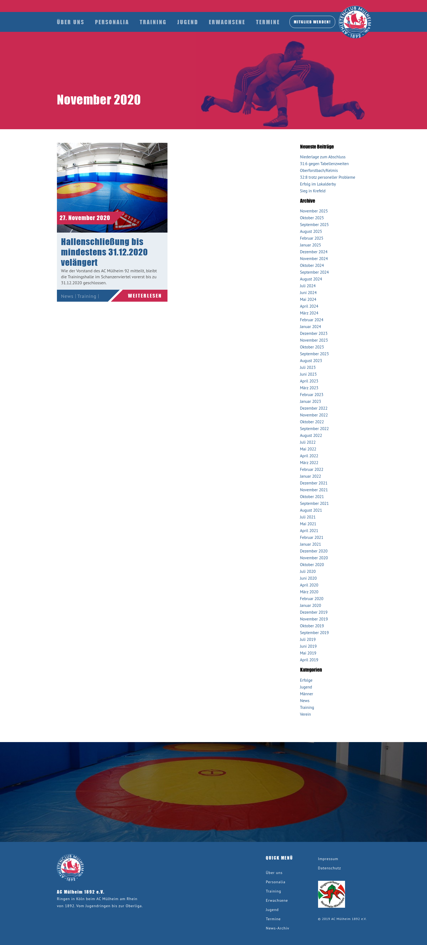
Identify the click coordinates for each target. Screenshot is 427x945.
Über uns (70, 21)
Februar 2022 (312, 469)
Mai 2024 (308, 299)
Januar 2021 (310, 544)
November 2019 (314, 619)
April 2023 (309, 381)
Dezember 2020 (314, 551)
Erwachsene (227, 21)
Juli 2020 (308, 571)
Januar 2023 (310, 401)
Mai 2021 (308, 523)
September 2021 (314, 503)
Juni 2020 (308, 578)
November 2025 (314, 211)
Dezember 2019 (314, 612)
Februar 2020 (312, 598)
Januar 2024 (310, 326)
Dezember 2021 (314, 483)
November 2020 (314, 557)
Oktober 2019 (312, 625)
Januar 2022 (310, 476)
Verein (68, 307)
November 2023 (314, 340)
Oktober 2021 (312, 496)
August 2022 (311, 435)
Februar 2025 (312, 238)
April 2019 (309, 659)
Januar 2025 (310, 245)
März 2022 (309, 462)
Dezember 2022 (314, 408)
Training (153, 21)
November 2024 (314, 258)
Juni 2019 (308, 646)
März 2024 (309, 313)
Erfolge (306, 680)
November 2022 (314, 415)
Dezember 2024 (314, 251)
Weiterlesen (145, 296)
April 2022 (309, 455)
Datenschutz (329, 868)
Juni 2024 (308, 292)
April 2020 (309, 585)
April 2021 (309, 530)
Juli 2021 (308, 517)
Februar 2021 (312, 537)
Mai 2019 (308, 653)
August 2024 (311, 279)
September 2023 (314, 353)
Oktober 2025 (312, 217)
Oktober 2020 (312, 564)
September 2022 (314, 428)
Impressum (328, 858)
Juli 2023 (308, 367)
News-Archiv (277, 928)
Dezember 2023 (314, 333)
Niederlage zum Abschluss (323, 156)
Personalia (112, 21)
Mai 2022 (308, 449)
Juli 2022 (308, 442)
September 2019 (314, 632)
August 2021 (311, 510)
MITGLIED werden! (312, 21)
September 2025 (314, 224)
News (67, 296)
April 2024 (309, 306)
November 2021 (314, 489)
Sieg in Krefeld (313, 190)
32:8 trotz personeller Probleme (327, 177)
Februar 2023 (312, 394)
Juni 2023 (308, 374)
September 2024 (314, 272)
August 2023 (311, 360)
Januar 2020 (310, 605)
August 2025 (311, 231)
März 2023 (309, 387)
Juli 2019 (308, 639)
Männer (306, 693)
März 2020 (309, 591)
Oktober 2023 (312, 347)
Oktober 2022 (312, 421)
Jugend (187, 21)
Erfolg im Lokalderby (318, 184)
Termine (268, 21)
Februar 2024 (312, 319)
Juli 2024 (308, 285)
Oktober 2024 (312, 265)
